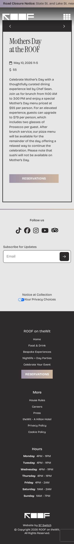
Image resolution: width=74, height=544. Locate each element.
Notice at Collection (37, 294)
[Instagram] (18, 230)
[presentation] (33, 272)
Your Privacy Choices (37, 299)
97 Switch (44, 525)
